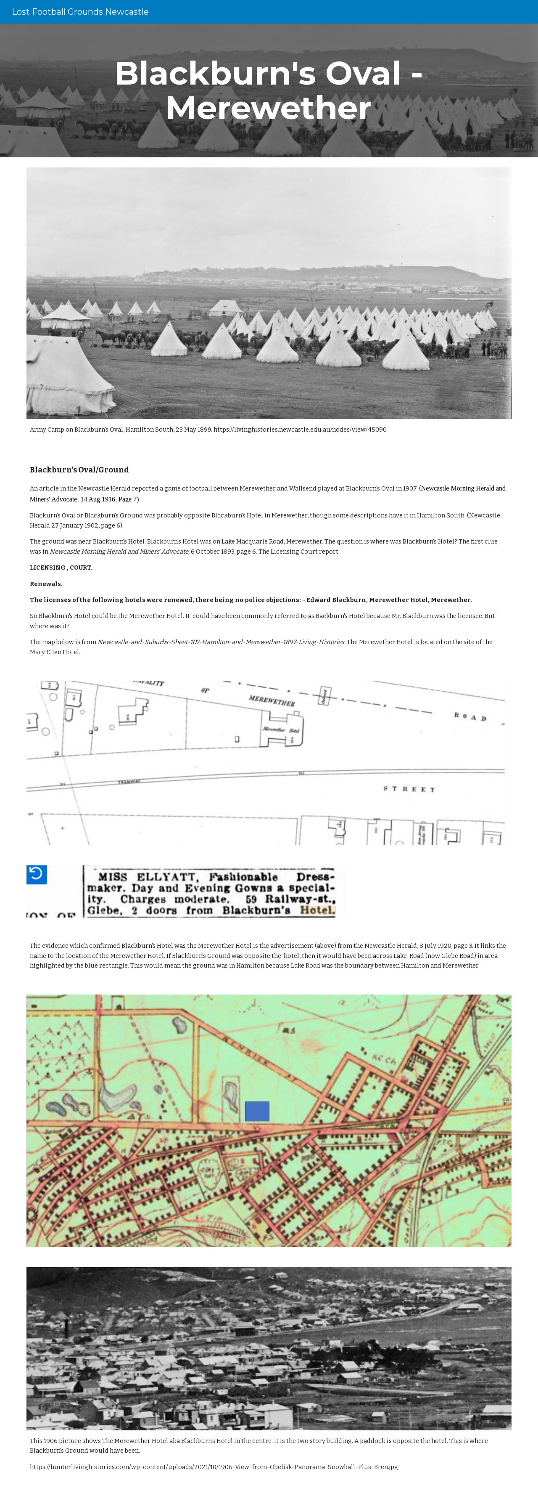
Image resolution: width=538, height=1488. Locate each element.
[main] (269, 90)
